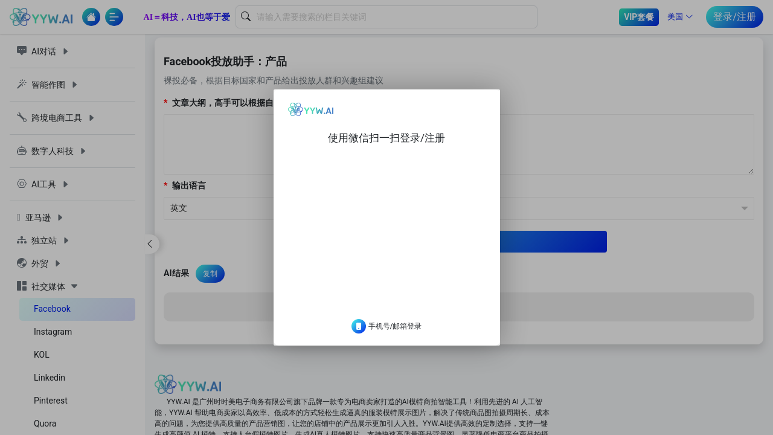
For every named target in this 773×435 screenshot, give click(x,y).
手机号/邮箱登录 (386, 336)
